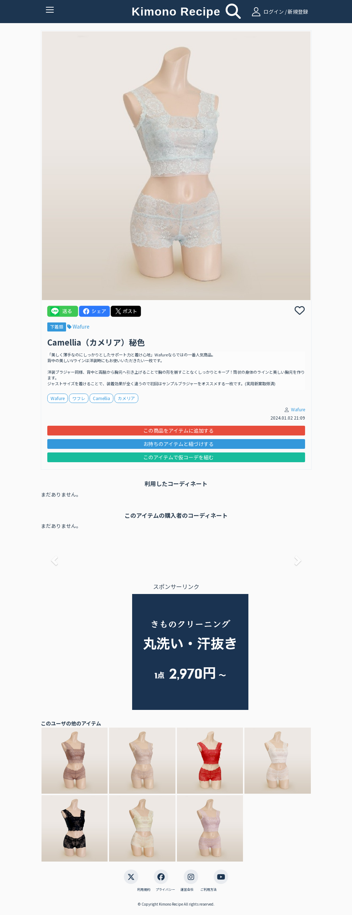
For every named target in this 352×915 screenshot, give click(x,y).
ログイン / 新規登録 (279, 11)
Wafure (78, 326)
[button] (53, 558)
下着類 (56, 327)
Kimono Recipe (176, 11)
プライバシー (165, 890)
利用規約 (143, 890)
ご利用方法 (208, 890)
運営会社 (187, 890)
